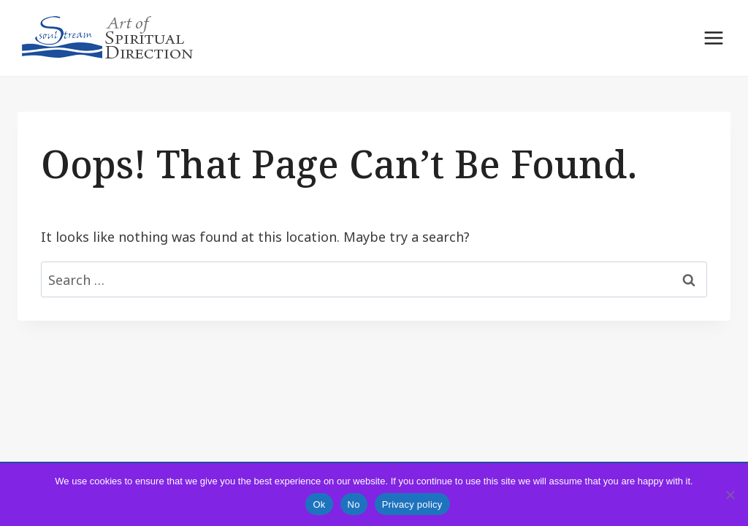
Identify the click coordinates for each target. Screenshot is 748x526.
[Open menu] (713, 38)
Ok (319, 504)
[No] (729, 494)
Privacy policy (412, 504)
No (354, 504)
